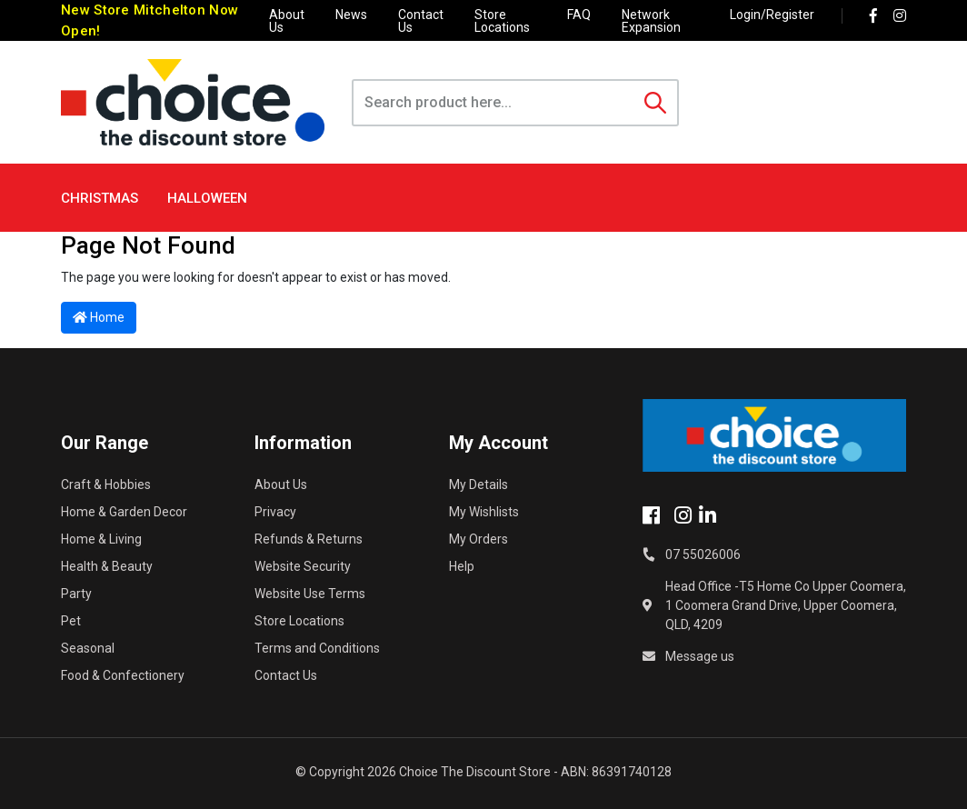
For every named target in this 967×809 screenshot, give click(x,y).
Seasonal (88, 648)
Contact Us (421, 21)
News (351, 14)
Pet (71, 621)
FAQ (579, 14)
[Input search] (494, 103)
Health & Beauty (107, 566)
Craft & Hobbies (106, 484)
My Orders (478, 539)
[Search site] (655, 103)
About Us (286, 21)
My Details (478, 484)
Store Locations (502, 21)
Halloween (207, 198)
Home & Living (101, 539)
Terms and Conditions (317, 648)
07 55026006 (703, 554)
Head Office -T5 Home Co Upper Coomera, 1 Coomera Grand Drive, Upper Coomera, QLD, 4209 (785, 605)
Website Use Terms (309, 593)
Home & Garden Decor (124, 511)
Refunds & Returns (308, 539)
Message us (699, 656)
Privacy (275, 511)
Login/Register (772, 14)
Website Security (302, 566)
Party (76, 593)
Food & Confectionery (122, 675)
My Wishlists (484, 511)
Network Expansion (651, 21)
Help (461, 566)
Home (99, 317)
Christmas (99, 198)
